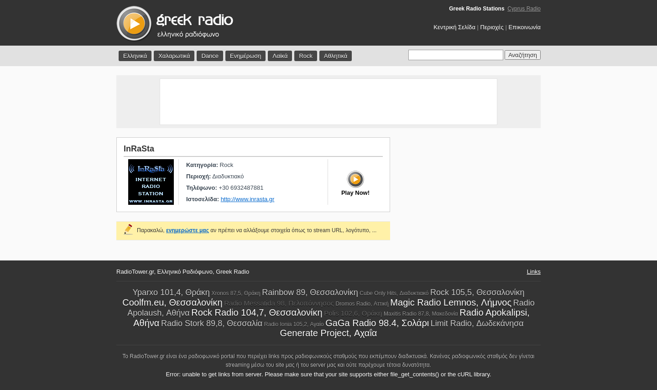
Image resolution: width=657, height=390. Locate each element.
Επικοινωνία (524, 27)
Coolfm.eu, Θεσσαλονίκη (172, 302)
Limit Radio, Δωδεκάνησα (477, 323)
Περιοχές (492, 27)
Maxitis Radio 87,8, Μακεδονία (421, 314)
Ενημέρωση (245, 55)
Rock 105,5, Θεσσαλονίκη (477, 292)
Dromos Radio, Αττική (362, 304)
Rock (306, 55)
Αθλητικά (335, 55)
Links (534, 271)
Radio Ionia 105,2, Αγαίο (294, 324)
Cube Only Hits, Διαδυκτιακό (394, 293)
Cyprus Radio (524, 8)
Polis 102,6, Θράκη (353, 313)
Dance (210, 55)
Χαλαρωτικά (174, 55)
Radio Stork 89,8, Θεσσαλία (211, 323)
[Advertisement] (328, 101)
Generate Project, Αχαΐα (328, 333)
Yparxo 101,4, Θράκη (170, 292)
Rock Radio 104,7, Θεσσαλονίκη (256, 312)
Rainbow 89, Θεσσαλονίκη (310, 292)
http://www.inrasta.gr (248, 199)
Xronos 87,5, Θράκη (235, 293)
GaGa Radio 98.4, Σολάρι (377, 323)
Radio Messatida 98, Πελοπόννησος (279, 303)
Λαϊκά (279, 55)
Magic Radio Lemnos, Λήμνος (450, 302)
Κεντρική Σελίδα (454, 27)
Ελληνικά (135, 55)
